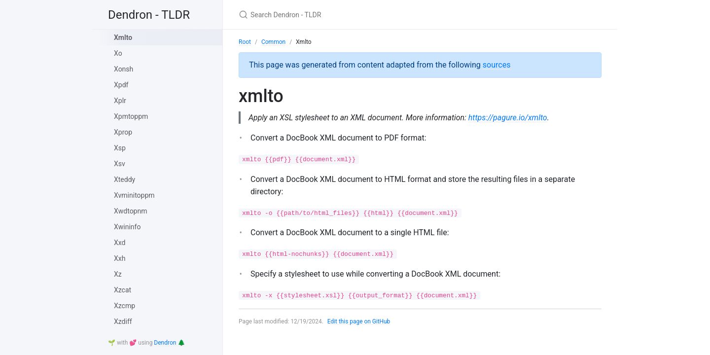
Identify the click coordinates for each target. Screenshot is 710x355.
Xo (118, 53)
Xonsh (123, 69)
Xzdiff (123, 321)
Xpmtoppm (131, 116)
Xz (118, 274)
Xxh (119, 258)
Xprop (123, 132)
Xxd (119, 243)
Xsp (120, 148)
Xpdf (121, 85)
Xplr (120, 101)
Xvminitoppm (134, 195)
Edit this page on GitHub (359, 321)
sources (497, 65)
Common (273, 41)
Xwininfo (127, 227)
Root (245, 41)
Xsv (119, 164)
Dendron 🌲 (169, 342)
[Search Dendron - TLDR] (355, 14)
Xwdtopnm (130, 211)
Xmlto (123, 37)
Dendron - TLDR (149, 15)
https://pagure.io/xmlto (509, 117)
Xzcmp (124, 306)
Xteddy (124, 179)
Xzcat (122, 290)
